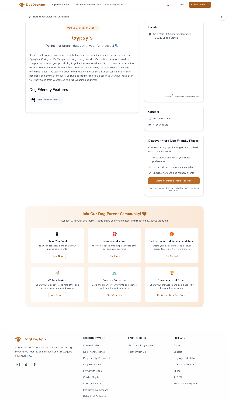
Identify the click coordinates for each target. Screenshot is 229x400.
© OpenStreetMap (178, 81)
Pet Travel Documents (95, 378)
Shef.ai (177, 359)
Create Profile (91, 334)
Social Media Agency (185, 372)
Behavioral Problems (94, 385)
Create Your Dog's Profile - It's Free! (175, 169)
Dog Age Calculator (184, 347)
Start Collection (114, 283)
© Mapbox (167, 81)
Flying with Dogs (92, 359)
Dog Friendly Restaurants (88, 4)
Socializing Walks (114, 4)
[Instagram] (18, 353)
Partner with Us (137, 340)
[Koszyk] (222, 16)
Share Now (57, 244)
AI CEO (178, 366)
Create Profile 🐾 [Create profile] (200, 4)
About (177, 334)
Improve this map (192, 81)
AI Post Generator (184, 353)
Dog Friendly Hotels (61, 4)
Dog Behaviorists (92, 353)
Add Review (57, 283)
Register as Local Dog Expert (171, 283)
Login (181, 4)
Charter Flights (91, 366)
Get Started (172, 244)
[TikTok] (26, 353)
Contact (178, 340)
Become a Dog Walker (141, 334)
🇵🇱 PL (169, 4)
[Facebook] (35, 353)
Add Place (114, 244)
